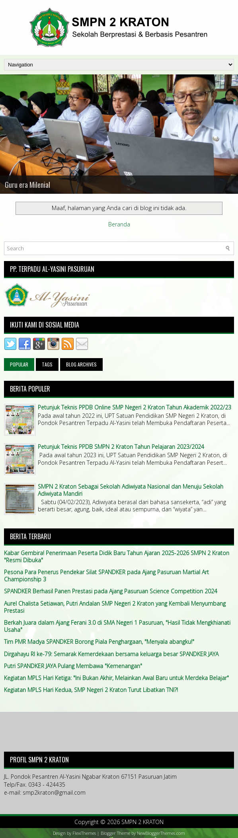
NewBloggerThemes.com (161, 833)
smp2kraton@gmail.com (54, 792)
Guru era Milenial (27, 184)
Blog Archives (81, 364)
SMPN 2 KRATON (142, 822)
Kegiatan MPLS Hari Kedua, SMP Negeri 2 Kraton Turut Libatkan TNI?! (91, 690)
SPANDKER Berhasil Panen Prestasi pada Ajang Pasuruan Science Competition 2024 (110, 591)
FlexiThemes (84, 833)
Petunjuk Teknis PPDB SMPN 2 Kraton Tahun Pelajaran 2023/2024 (121, 446)
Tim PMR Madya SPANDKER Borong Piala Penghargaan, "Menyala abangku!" (99, 641)
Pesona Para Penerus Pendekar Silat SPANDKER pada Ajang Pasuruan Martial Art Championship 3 (106, 575)
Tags (47, 364)
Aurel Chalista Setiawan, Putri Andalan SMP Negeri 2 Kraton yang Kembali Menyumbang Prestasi (115, 607)
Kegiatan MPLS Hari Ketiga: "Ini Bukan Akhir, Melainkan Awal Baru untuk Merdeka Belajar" (116, 678)
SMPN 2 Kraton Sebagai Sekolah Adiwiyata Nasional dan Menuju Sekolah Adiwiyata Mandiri (130, 490)
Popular (19, 364)
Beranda (119, 224)
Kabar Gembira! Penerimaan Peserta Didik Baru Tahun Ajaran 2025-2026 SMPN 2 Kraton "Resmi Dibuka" (116, 556)
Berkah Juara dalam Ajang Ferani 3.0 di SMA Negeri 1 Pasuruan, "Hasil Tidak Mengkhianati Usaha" (117, 626)
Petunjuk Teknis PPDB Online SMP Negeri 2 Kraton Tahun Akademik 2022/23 (134, 407)
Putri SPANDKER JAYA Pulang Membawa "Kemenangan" (73, 666)
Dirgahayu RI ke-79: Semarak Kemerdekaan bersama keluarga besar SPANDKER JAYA (111, 654)
